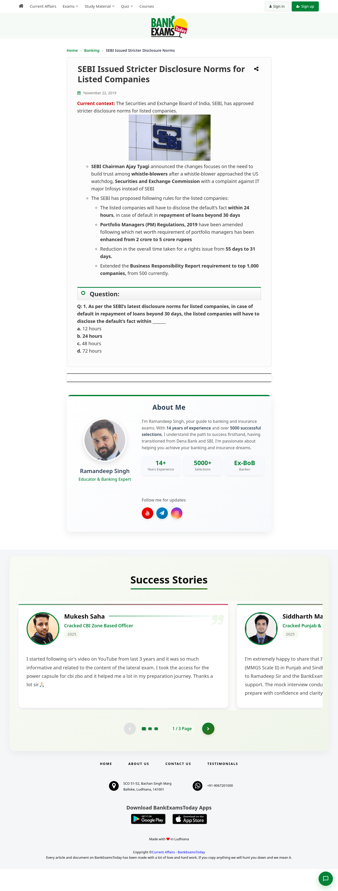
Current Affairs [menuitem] (43, 6)
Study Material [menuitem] (98, 6)
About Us (138, 786)
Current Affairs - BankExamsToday (178, 874)
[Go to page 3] (156, 750)
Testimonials (222, 786)
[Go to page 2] (150, 750)
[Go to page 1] (143, 750)
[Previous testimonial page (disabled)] (129, 750)
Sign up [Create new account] (305, 6)
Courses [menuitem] (146, 6)
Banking (92, 50)
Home (72, 50)
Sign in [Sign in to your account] (277, 6)
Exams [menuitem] (68, 6)
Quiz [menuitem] (125, 6)
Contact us (178, 786)
